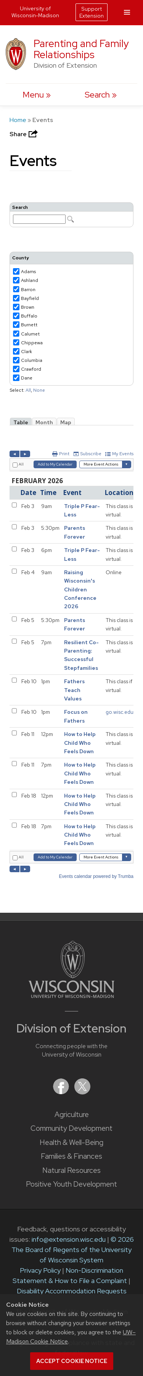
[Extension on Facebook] (62, 1092)
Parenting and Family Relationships (81, 49)
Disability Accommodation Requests (72, 1290)
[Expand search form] (101, 94)
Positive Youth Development (71, 1184)
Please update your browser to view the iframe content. (71, 214)
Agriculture (72, 1114)
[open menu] (37, 95)
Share (24, 134)
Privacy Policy (40, 1270)
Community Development (71, 1128)
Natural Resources (71, 1170)
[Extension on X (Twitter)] (82, 1092)
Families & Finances (71, 1156)
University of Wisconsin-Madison (35, 12)
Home (18, 120)
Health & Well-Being (71, 1142)
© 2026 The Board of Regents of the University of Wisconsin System (72, 1249)
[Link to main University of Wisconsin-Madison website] (71, 995)
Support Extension (91, 12)
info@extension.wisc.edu (69, 1239)
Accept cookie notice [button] (71, 1361)
